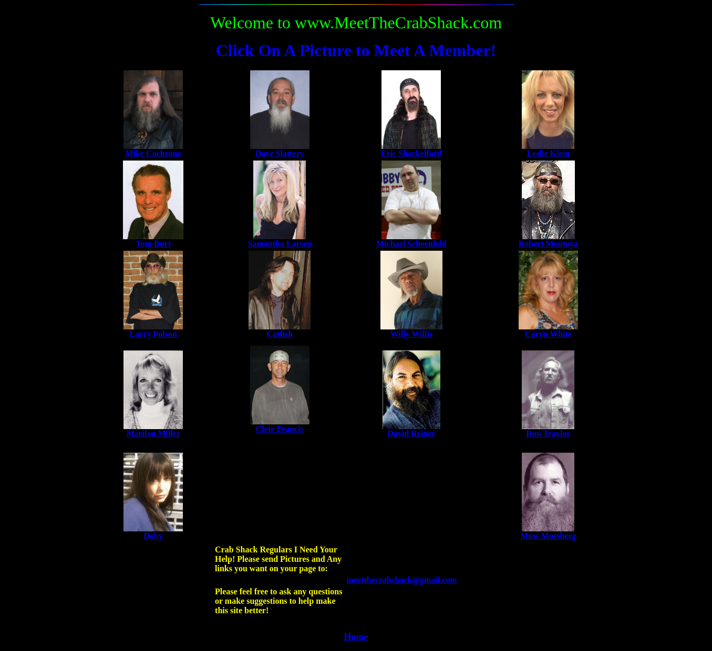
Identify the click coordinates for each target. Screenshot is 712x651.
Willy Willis (411, 333)
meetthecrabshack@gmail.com (402, 579)
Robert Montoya (548, 243)
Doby (152, 535)
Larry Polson (153, 333)
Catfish (279, 333)
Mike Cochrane (153, 153)
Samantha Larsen (280, 243)
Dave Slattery (279, 153)
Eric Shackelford (411, 153)
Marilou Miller (153, 433)
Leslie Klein (548, 153)
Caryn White (548, 333)
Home (356, 637)
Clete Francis (280, 428)
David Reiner (411, 433)
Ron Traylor (548, 433)
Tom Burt (153, 243)
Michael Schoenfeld (411, 243)
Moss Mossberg (548, 535)
